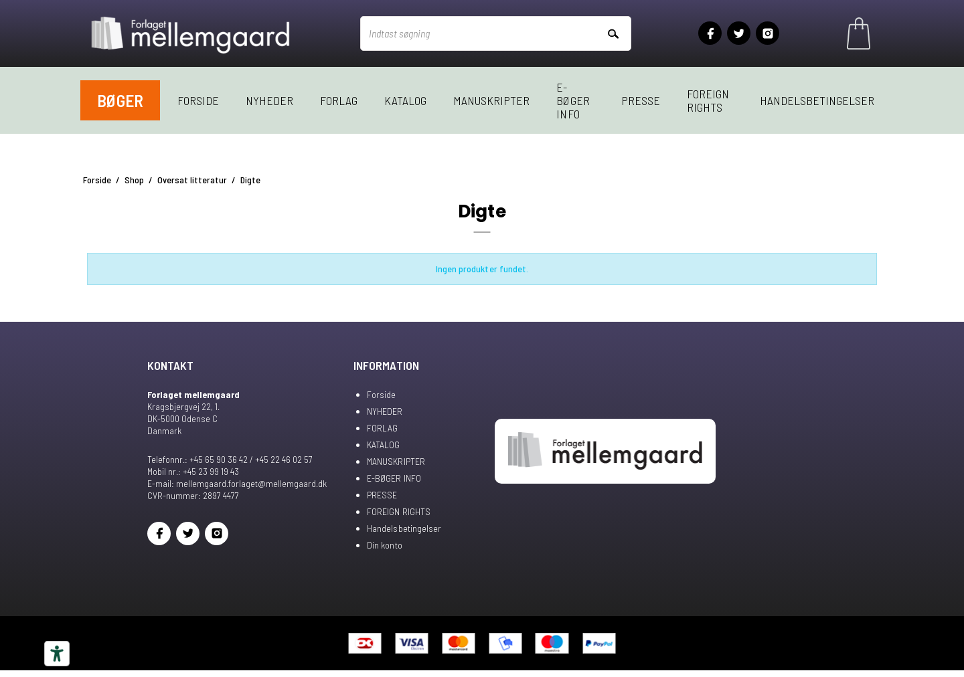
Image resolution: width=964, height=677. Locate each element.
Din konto (384, 545)
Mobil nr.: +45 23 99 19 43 (193, 471)
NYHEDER (269, 100)
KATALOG (405, 100)
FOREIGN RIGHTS (708, 100)
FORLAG (338, 100)
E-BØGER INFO (572, 100)
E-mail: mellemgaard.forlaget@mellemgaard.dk (237, 483)
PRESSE (640, 100)
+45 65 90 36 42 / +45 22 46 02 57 (251, 459)
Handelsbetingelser (817, 100)
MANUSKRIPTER (491, 100)
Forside (198, 100)
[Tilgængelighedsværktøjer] (57, 653)
